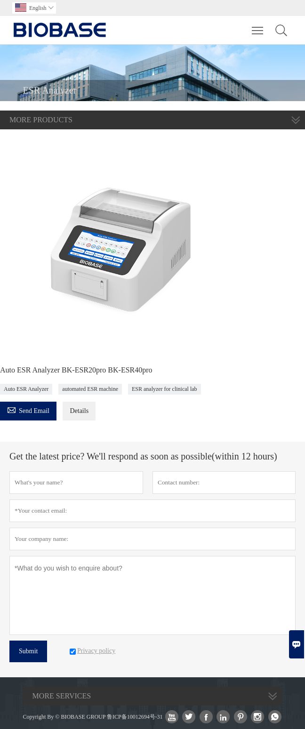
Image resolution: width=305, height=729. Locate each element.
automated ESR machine (90, 389)
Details (79, 410)
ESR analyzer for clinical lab (164, 389)
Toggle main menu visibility (258, 26)
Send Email (28, 409)
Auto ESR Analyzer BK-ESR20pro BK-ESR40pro (76, 370)
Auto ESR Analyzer (26, 389)
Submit (28, 651)
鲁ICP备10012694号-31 (135, 716)
